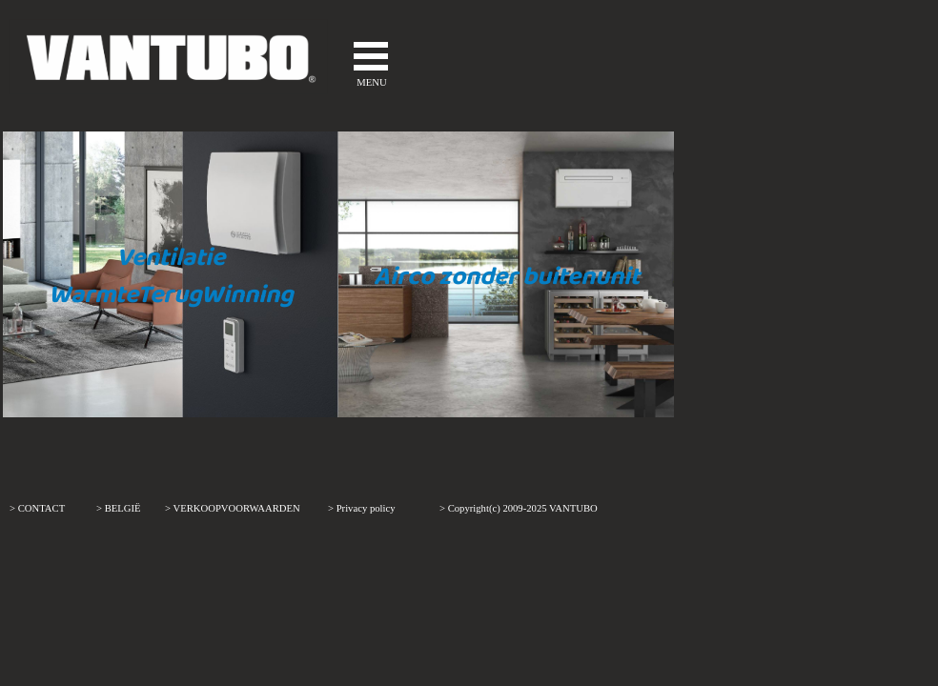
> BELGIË (118, 508)
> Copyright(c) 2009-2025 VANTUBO (518, 508)
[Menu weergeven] (371, 56)
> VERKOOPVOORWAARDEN (232, 508)
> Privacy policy (362, 508)
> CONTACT (37, 508)
